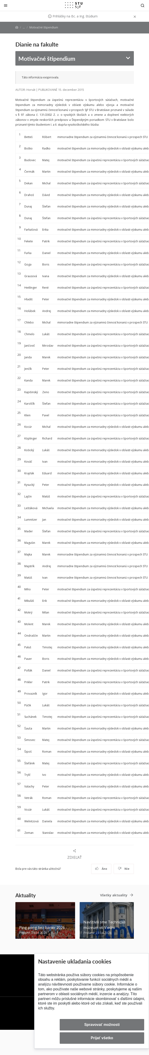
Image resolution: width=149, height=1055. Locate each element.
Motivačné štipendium (46, 58)
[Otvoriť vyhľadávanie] (142, 5)
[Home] (16, 27)
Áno (101, 869)
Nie (123, 869)
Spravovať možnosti (102, 1025)
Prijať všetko (102, 1038)
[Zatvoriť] (5, 5)
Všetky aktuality (113, 895)
